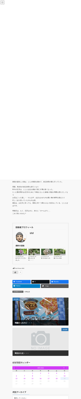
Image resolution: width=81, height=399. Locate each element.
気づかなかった (45, 258)
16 (40, 378)
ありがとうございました (21, 259)
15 (32, 378)
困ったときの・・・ (31, 259)
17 (48, 378)
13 (16, 378)
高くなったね (58, 258)
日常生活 (24, 254)
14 (24, 378)
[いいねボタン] (15, 272)
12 (64, 376)
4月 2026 (40, 368)
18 (56, 378)
